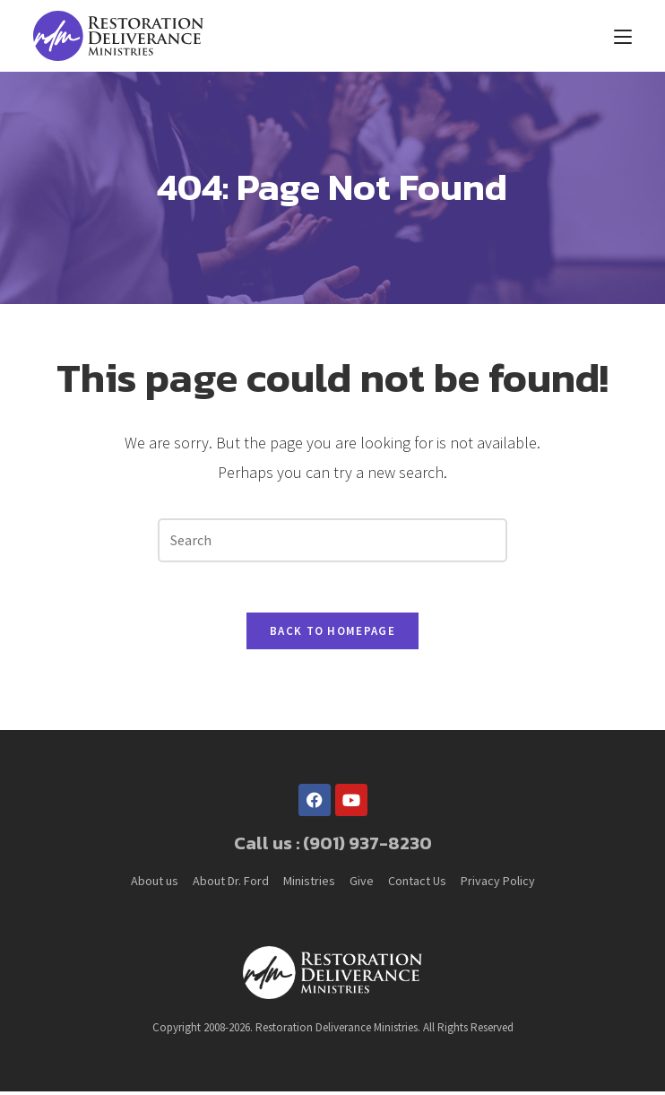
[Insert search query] (332, 540)
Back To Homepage (332, 634)
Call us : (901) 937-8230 (333, 846)
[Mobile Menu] (623, 36)
